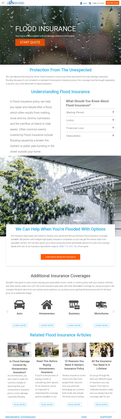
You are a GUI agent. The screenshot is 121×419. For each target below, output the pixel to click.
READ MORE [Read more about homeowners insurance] (47, 404)
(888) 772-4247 (66, 246)
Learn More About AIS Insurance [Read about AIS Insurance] (61, 257)
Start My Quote (112, 3)
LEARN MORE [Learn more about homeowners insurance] (46, 325)
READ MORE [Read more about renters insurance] (74, 404)
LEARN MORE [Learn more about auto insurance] (19, 325)
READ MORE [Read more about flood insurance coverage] (20, 404)
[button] (87, 112)
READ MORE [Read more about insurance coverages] (102, 404)
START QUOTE (30, 42)
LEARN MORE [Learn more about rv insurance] (101, 325)
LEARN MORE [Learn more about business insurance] (74, 325)
